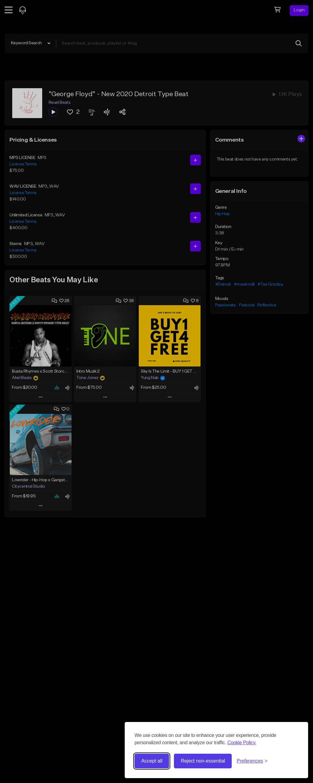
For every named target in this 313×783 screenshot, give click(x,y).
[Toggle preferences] (252, 761)
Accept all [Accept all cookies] (151, 760)
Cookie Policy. (241, 742)
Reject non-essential (203, 760)
